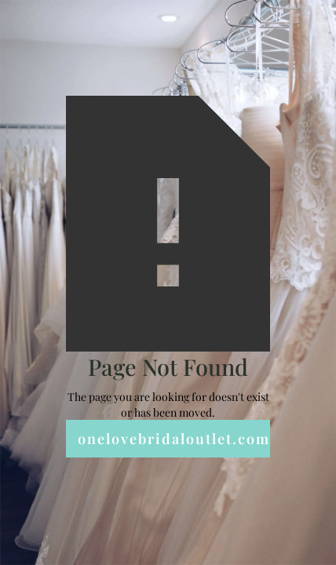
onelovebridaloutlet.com (174, 438)
